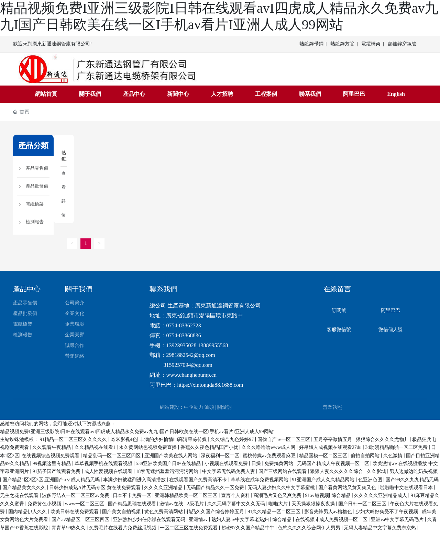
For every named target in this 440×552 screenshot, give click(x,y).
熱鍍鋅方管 (342, 43)
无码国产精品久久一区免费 (215, 487)
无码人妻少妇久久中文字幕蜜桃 (282, 487)
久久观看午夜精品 (52, 447)
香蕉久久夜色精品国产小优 (210, 447)
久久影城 (377, 471)
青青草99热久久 (69, 527)
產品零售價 (25, 302)
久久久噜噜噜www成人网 (269, 447)
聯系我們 (163, 289)
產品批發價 (25, 313)
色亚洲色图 (371, 479)
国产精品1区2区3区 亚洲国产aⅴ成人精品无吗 (51, 479)
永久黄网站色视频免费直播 (148, 447)
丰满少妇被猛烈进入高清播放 (135, 479)
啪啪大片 (278, 503)
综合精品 (341, 495)
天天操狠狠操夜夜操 (314, 503)
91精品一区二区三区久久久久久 (74, 439)
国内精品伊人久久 (28, 511)
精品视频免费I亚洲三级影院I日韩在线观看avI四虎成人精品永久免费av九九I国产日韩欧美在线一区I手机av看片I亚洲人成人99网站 (137, 431)
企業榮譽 (74, 334)
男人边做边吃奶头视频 (413, 471)
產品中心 (27, 289)
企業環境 (74, 324)
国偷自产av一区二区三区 (284, 439)
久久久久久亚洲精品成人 (381, 495)
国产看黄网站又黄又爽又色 (347, 487)
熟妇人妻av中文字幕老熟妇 (240, 519)
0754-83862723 (183, 325)
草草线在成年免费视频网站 (260, 479)
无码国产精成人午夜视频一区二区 (334, 463)
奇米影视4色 (124, 439)
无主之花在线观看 (20, 495)
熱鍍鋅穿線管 (402, 43)
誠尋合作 (74, 345)
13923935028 (181, 345)
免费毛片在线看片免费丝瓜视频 (123, 527)
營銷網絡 (74, 356)
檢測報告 (22, 334)
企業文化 (74, 313)
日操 (256, 463)
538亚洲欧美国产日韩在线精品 (169, 463)
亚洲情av (199, 519)
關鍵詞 (224, 406)
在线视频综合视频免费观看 (51, 455)
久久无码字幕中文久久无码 (236, 503)
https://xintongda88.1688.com (210, 384)
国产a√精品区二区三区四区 (81, 519)
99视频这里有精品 (52, 463)
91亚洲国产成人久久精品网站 (324, 479)
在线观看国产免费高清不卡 (198, 479)
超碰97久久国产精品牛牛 (248, 527)
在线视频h (306, 519)
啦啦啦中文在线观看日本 (407, 487)
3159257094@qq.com (187, 365)
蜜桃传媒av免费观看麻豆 (270, 455)
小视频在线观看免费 (227, 463)
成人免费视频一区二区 (344, 519)
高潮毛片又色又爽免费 (278, 495)
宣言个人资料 (236, 495)
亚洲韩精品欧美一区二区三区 (187, 495)
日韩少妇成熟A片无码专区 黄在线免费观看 (95, 487)
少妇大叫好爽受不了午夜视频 (387, 511)
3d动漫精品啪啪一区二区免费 (397, 447)
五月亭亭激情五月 (333, 439)
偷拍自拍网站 (366, 455)
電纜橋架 (371, 43)
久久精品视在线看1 (96, 447)
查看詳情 (63, 193)
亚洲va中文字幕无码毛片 (398, 519)
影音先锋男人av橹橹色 (328, 511)
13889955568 (213, 345)
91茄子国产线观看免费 (57, 471)
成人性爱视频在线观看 (109, 471)
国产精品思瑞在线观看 (132, 503)
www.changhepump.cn (191, 375)
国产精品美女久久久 (24, 487)
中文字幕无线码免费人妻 (229, 471)
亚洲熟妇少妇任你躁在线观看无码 (150, 519)
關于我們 (78, 289)
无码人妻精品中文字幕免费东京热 (380, 527)
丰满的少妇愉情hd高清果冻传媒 (174, 439)
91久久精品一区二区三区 (275, 511)
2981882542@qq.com (190, 355)
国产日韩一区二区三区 (363, 503)
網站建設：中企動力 (181, 406)
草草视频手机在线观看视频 (104, 463)
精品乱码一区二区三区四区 (112, 455)
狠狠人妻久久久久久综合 (337, 471)
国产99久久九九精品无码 (412, 479)
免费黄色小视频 (45, 503)
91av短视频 (317, 495)
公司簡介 (74, 302)
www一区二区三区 (85, 503)
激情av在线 (172, 503)
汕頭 (209, 406)
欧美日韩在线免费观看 (75, 511)
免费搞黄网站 (279, 463)
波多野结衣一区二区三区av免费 (76, 495)
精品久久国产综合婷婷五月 (215, 511)
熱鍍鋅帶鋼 (311, 43)
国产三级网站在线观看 (283, 471)
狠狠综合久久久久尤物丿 (383, 439)
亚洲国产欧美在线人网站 (171, 455)
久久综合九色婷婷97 (232, 439)
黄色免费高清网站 (164, 511)
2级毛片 (196, 503)
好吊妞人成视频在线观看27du (331, 447)
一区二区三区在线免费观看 (189, 527)
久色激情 (393, 455)
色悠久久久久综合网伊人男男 (310, 527)
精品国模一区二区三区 (324, 455)
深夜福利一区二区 (221, 455)
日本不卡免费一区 (133, 495)
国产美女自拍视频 (122, 511)
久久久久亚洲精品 (164, 487)
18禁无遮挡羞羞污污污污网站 (168, 471)
